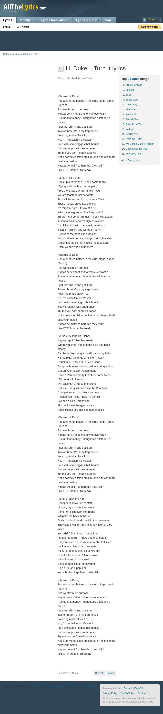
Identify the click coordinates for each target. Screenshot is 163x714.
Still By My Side (134, 85)
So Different (132, 134)
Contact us (143, 693)
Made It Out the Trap (136, 148)
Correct (99, 673)
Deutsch (128, 688)
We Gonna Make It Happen (140, 143)
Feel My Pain (132, 119)
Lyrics (7, 20)
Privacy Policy (110, 693)
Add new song (149, 26)
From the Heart (133, 139)
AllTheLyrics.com (15, 686)
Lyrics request (86, 20)
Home (6, 54)
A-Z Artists (23, 26)
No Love (130, 129)
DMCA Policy (128, 693)
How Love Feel (133, 153)
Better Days (132, 99)
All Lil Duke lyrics (130, 160)
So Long (130, 90)
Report (111, 673)
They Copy (131, 104)
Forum (7, 26)
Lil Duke (25, 54)
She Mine (131, 109)
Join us (153, 19)
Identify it (26, 20)
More (108, 20)
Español (138, 688)
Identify (74, 686)
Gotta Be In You (134, 124)
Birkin (128, 94)
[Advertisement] (81, 40)
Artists (15, 54)
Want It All (131, 114)
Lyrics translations (54, 20)
